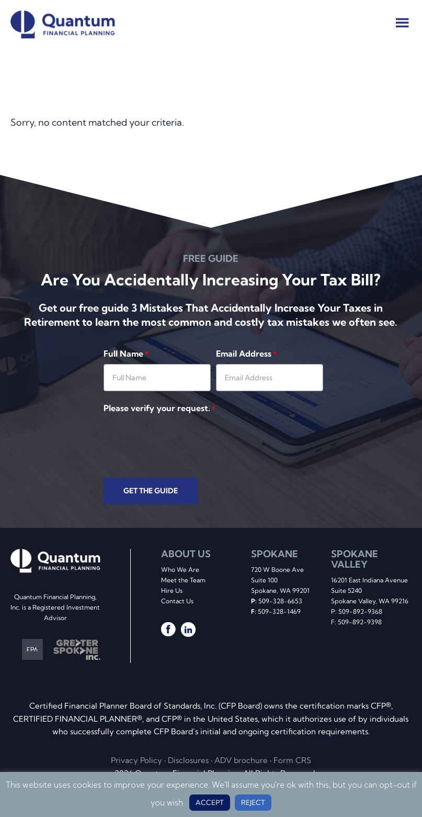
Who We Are (180, 569)
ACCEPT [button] (210, 802)
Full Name (126, 353)
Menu (402, 22)
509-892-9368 (360, 611)
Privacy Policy (136, 760)
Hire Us (172, 590)
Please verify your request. (159, 408)
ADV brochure (241, 760)
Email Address (246, 353)
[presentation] (183, 438)
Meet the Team (183, 580)
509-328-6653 (280, 601)
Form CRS (292, 760)
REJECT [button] (253, 802)
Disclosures (188, 760)
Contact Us (177, 601)
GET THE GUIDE (150, 490)
